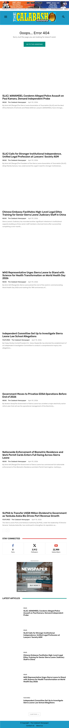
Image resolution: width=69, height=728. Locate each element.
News (4, 102)
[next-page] (7, 530)
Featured (6, 340)
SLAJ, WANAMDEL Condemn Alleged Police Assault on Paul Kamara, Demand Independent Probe (33, 97)
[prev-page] (3, 530)
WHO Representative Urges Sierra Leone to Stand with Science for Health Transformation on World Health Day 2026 (33, 275)
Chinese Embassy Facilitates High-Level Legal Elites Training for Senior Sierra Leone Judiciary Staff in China (34, 213)
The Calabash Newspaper (17, 102)
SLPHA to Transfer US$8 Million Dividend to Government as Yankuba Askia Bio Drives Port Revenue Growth (34, 514)
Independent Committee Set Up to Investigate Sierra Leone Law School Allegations (32, 335)
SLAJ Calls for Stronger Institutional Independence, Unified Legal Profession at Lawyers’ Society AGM (32, 155)
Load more (34, 714)
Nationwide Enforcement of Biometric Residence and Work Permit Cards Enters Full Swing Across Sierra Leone (32, 455)
